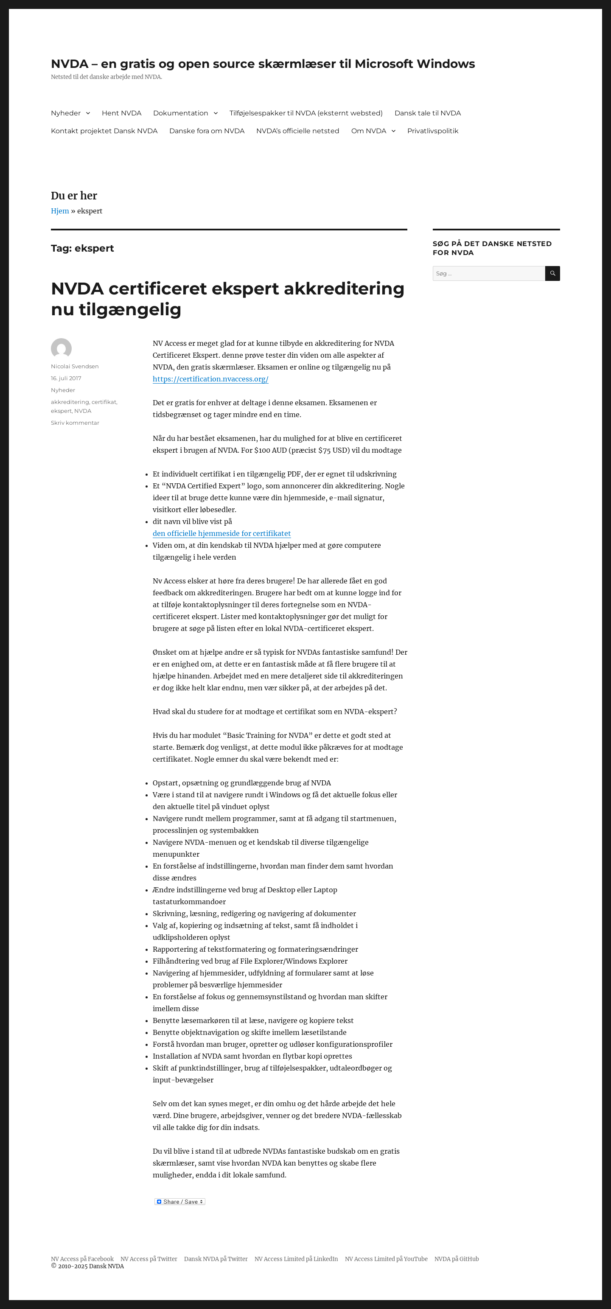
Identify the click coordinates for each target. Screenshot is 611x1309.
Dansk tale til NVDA (428, 113)
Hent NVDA (121, 113)
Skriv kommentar (75, 422)
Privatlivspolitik (433, 131)
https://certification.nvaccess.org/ (211, 379)
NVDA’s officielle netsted (297, 131)
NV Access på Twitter (149, 1259)
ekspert (61, 410)
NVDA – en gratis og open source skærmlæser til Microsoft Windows (263, 63)
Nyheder (66, 113)
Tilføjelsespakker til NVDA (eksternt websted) (306, 113)
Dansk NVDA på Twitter (216, 1259)
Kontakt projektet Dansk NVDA (104, 131)
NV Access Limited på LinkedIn (296, 1259)
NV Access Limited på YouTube (386, 1259)
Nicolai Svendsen (75, 366)
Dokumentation (180, 113)
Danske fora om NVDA (206, 131)
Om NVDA (368, 131)
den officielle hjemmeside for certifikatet (222, 533)
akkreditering (70, 401)
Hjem (60, 211)
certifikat (104, 401)
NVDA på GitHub (456, 1259)
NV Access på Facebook (82, 1259)
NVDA (82, 410)
